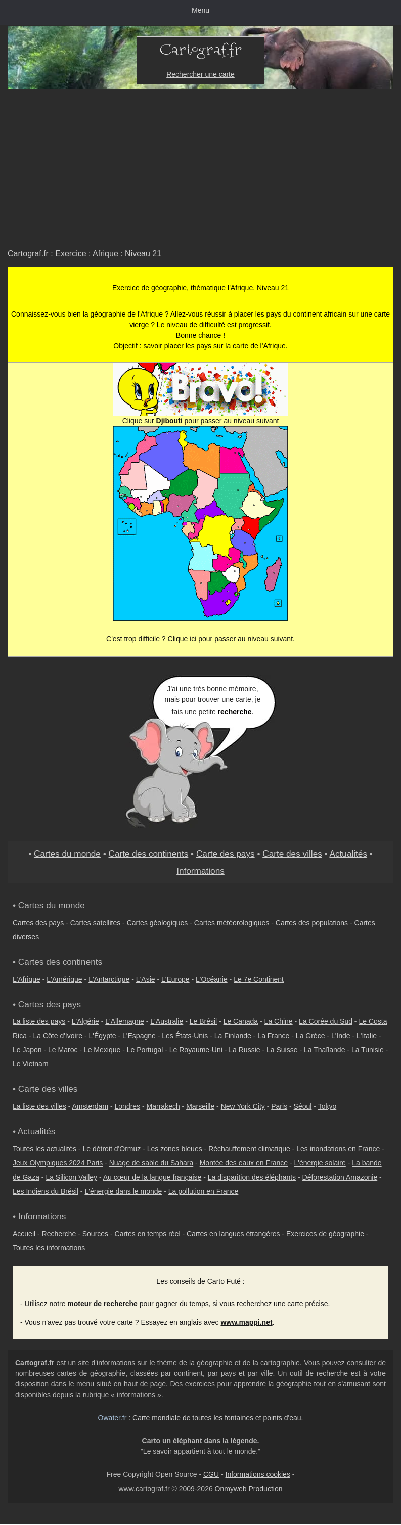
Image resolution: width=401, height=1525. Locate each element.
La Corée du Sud (325, 1021)
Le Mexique (102, 1050)
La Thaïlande (324, 1050)
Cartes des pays (38, 923)
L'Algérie (85, 1021)
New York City (243, 1106)
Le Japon (27, 1050)
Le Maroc (62, 1050)
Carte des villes (292, 853)
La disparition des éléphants (252, 1177)
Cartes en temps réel (148, 1234)
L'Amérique (64, 979)
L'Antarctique (108, 979)
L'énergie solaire (319, 1163)
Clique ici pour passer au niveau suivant (230, 639)
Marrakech (163, 1106)
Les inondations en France (338, 1149)
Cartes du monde (67, 853)
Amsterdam (90, 1106)
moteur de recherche (102, 1303)
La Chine (278, 1021)
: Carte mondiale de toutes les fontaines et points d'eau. (200, 1418)
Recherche (59, 1234)
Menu (200, 10)
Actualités (348, 853)
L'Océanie (212, 979)
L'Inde (340, 1035)
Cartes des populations (312, 923)
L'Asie (145, 979)
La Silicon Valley (71, 1177)
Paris (279, 1106)
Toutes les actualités (44, 1149)
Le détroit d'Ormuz (112, 1149)
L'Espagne (139, 1035)
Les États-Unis (185, 1035)
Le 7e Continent (259, 979)
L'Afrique (26, 979)
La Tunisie (367, 1050)
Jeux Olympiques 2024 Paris (58, 1163)
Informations (200, 871)
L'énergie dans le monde (123, 1191)
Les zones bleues (174, 1149)
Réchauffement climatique (249, 1149)
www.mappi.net (246, 1322)
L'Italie (367, 1035)
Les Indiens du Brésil (45, 1191)
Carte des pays (225, 853)
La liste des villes (39, 1106)
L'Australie (166, 1021)
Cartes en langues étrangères (233, 1234)
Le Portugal (145, 1050)
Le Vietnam (31, 1064)
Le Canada (241, 1021)
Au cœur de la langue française (152, 1177)
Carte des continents (149, 853)
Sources (95, 1234)
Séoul (303, 1106)
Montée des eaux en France (244, 1163)
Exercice (70, 253)
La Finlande (232, 1035)
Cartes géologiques (157, 923)
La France (273, 1035)
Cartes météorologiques (232, 923)
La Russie (244, 1050)
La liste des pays (39, 1021)
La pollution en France (203, 1191)
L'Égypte (102, 1035)
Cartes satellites (95, 923)
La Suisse (281, 1050)
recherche (235, 712)
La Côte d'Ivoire (57, 1035)
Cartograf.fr (28, 253)
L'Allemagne (124, 1021)
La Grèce (310, 1035)
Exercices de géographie (325, 1234)
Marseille (200, 1106)
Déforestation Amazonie (340, 1177)
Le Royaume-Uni (195, 1050)
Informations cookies (258, 1474)
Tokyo (327, 1106)
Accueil (24, 1234)
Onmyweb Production (249, 1489)
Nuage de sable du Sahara (151, 1163)
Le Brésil (203, 1021)
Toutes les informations (49, 1248)
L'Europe (175, 979)
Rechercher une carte (200, 74)
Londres (128, 1106)
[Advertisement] (200, 165)
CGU (211, 1474)
